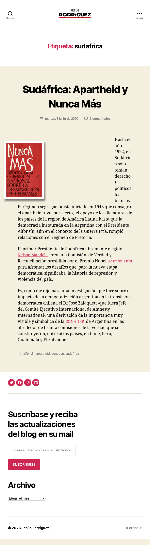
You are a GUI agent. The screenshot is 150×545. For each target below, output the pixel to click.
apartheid (43, 359)
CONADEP (75, 327)
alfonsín (29, 359)
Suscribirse (24, 470)
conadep (58, 359)
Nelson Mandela (34, 261)
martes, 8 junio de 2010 (61, 124)
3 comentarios (100, 124)
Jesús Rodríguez (36, 534)
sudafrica (73, 359)
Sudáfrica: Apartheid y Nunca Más (75, 101)
